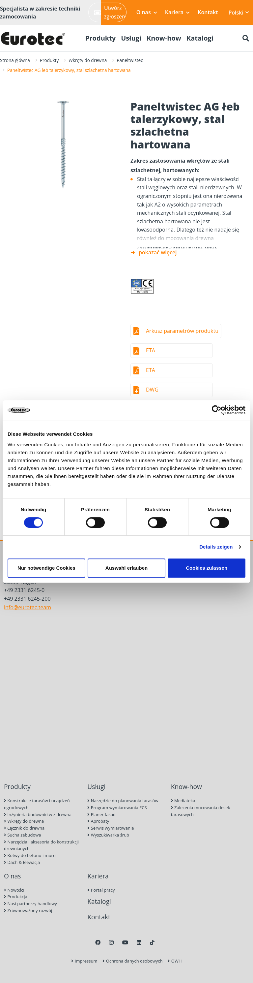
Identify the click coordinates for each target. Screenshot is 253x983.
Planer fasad (101, 814)
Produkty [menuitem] (100, 38)
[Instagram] (111, 942)
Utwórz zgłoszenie (110, 12)
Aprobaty (98, 821)
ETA (150, 350)
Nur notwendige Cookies (46, 568)
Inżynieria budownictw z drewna (37, 814)
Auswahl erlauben (126, 568)
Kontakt (208, 12)
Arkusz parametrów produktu (182, 330)
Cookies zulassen (206, 568)
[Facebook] (97, 942)
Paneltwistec (130, 60)
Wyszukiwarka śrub (108, 835)
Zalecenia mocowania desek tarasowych (200, 811)
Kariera (177, 12)
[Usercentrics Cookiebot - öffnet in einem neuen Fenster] (216, 410)
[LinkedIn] (139, 942)
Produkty (49, 60)
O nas (146, 12)
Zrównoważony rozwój (28, 910)
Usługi (96, 786)
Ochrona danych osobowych (132, 961)
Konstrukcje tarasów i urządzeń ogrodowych (37, 804)
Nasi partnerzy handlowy (30, 903)
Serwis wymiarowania (110, 828)
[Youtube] (125, 942)
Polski (239, 12)
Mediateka (183, 801)
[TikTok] (152, 942)
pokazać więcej (158, 252)
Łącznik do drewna (24, 828)
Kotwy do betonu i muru (30, 855)
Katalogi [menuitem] (199, 38)
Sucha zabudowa (22, 835)
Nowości (14, 890)
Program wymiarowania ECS (117, 807)
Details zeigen (216, 547)
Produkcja (15, 897)
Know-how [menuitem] (164, 38)
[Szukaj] (246, 38)
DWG (152, 389)
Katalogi (99, 901)
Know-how (186, 786)
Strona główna (15, 60)
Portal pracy (101, 890)
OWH (175, 961)
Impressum (84, 961)
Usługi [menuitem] (131, 38)
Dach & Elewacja (22, 862)
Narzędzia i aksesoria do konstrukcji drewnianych (41, 845)
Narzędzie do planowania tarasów (122, 801)
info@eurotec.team (27, 607)
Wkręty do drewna (88, 60)
